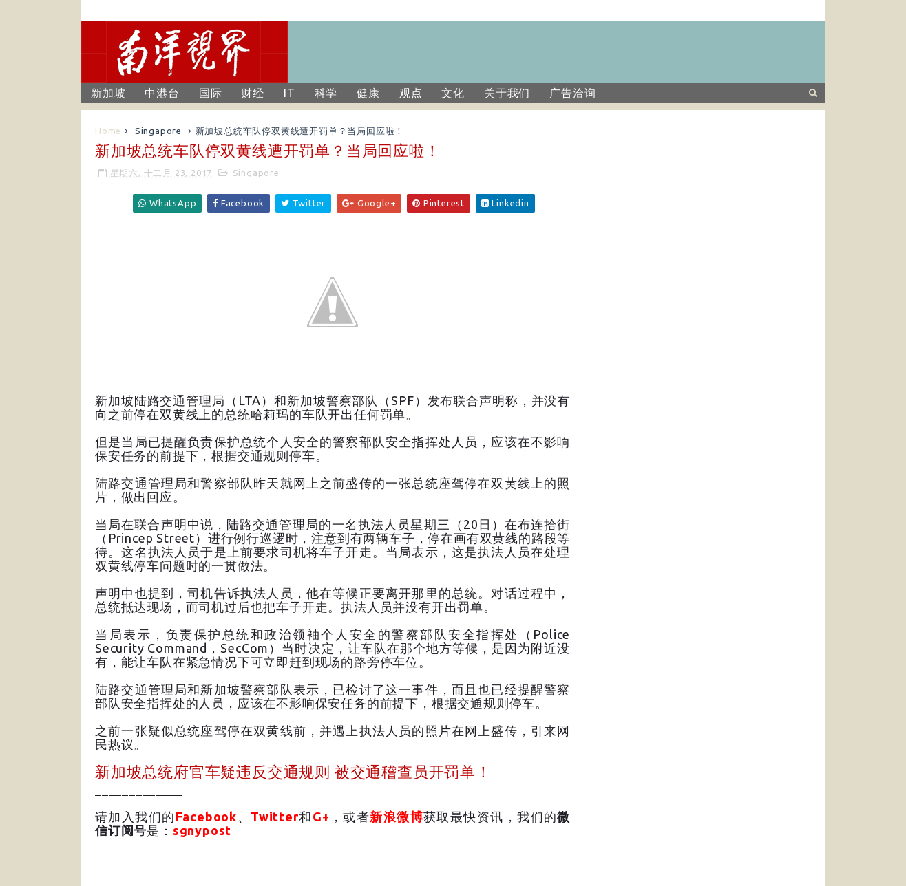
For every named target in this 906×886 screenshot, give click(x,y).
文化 (453, 93)
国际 (210, 93)
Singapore (158, 131)
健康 (368, 93)
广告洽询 (572, 93)
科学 (326, 93)
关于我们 (507, 93)
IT (289, 93)
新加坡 (108, 93)
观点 (411, 93)
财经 (252, 93)
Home (108, 131)
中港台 (162, 93)
